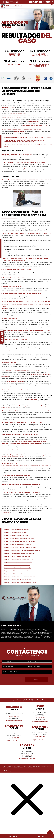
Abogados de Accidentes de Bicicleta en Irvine (17, 565)
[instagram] (4, 771)
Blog (30, 766)
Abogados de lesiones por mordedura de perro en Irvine (20, 547)
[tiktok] (10, 771)
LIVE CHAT (13, 836)
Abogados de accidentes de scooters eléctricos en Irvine (20, 582)
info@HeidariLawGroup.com (14, 720)
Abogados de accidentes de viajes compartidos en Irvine (20, 576)
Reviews (43, 766)
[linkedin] (6, 771)
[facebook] (2, 771)
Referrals (25, 766)
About (4, 766)
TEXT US (40, 836)
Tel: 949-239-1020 (40, 717)
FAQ (34, 766)
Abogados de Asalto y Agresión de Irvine (15, 532)
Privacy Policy (6, 767)
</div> (10, 832)
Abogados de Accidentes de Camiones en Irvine (17, 568)
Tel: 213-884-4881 (14, 716)
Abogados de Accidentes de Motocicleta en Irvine (18, 562)
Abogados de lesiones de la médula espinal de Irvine (19, 538)
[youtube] (13, 771)
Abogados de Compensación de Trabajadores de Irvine (19, 553)
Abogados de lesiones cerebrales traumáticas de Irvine (19, 541)
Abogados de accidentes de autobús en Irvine (17, 574)
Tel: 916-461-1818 (14, 737)
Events (49, 766)
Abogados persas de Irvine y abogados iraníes (17, 556)
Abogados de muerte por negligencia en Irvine (17, 544)
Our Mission (17, 766)
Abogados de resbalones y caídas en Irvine (16, 535)
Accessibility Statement (18, 767)
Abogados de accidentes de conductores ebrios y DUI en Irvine (22, 550)
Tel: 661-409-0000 (40, 736)
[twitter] (8, 771)
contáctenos (6, 512)
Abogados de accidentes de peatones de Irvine (17, 571)
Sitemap (38, 766)
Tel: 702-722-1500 (27, 755)
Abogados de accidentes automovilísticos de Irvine (18, 559)
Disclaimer (29, 767)
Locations (10, 766)
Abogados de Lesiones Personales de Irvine (16, 529)
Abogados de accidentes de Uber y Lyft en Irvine (17, 579)
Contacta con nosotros (41, 2)
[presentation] (13, 679)
